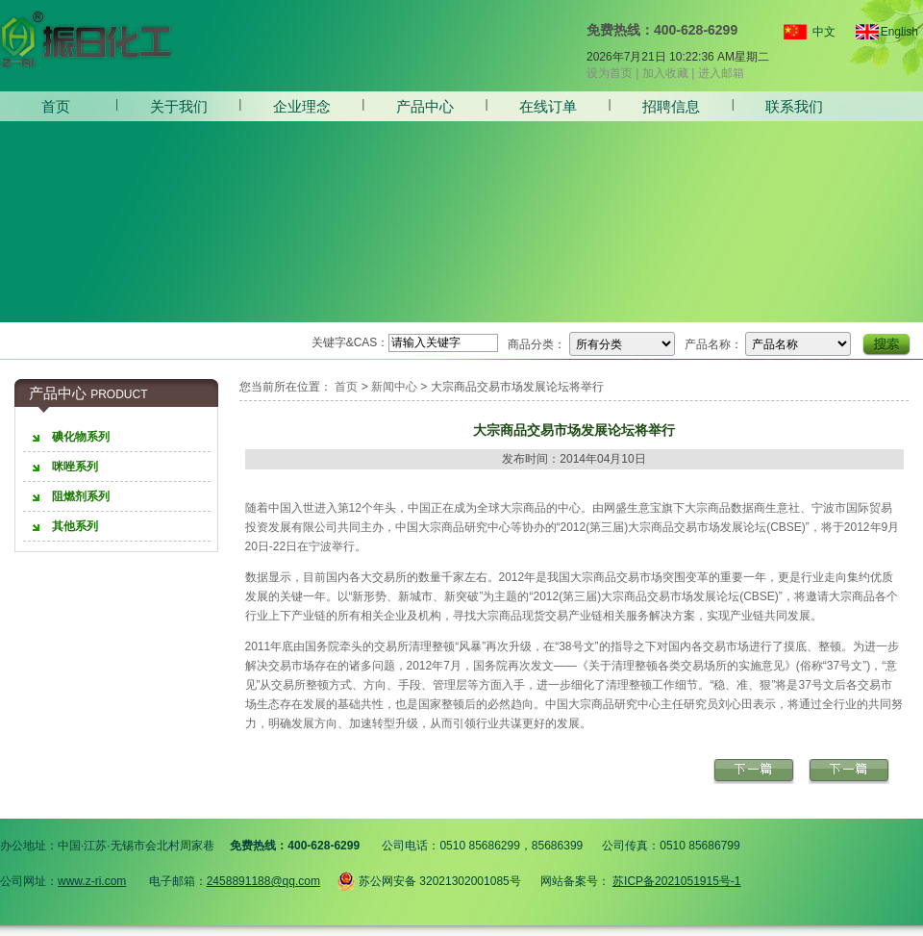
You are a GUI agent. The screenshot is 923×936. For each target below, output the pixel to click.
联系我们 (794, 106)
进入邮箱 (721, 73)
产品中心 (425, 106)
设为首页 (609, 73)
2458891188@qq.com (263, 881)
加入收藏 (665, 73)
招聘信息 (671, 106)
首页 (55, 106)
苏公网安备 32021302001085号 (429, 878)
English (891, 31)
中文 (824, 31)
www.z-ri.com (92, 881)
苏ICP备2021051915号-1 (676, 881)
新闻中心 (394, 386)
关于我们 (179, 106)
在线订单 (548, 106)
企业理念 (302, 106)
